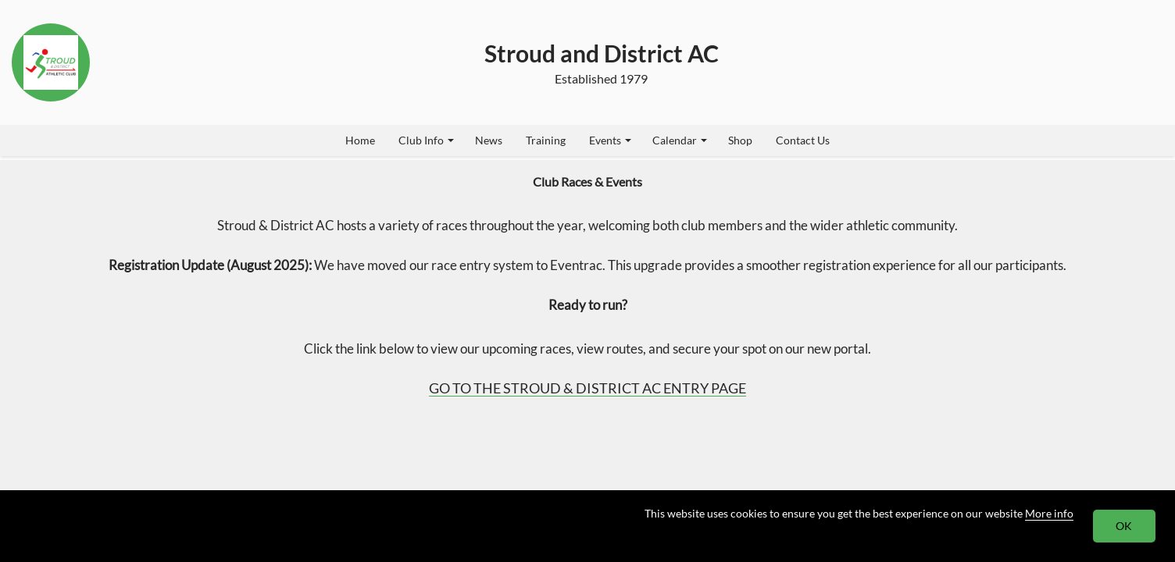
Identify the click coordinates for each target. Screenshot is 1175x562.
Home (360, 140)
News (488, 140)
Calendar (679, 140)
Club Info (426, 140)
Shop (740, 140)
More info (1049, 513)
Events (610, 140)
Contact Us (803, 140)
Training (546, 140)
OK (1125, 525)
